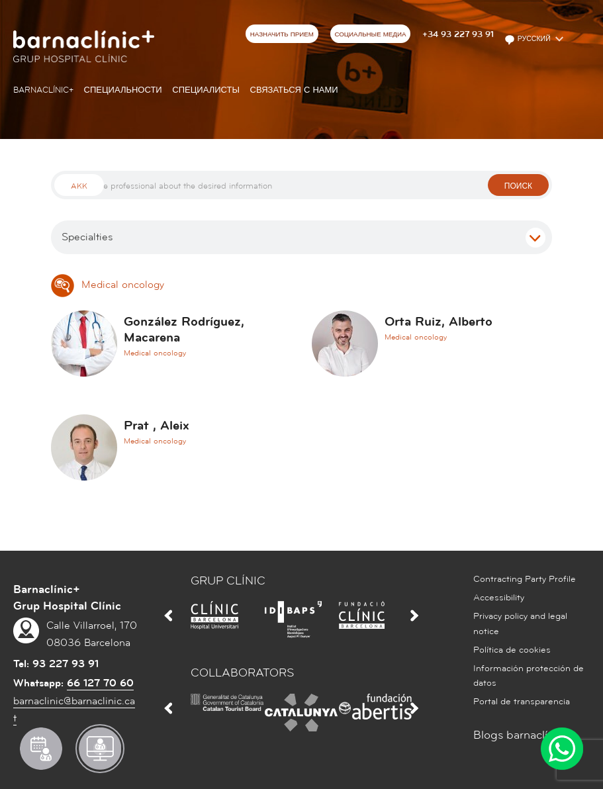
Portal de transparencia (521, 702)
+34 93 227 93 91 (458, 34)
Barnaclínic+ (43, 90)
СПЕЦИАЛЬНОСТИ (123, 90)
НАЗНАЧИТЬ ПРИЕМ (282, 34)
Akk (79, 186)
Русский (528, 39)
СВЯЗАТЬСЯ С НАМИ (294, 90)
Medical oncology (107, 284)
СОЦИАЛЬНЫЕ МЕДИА (370, 34)
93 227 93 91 (65, 664)
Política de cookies (512, 650)
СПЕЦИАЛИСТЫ (206, 90)
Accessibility (498, 598)
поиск (518, 186)
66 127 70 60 (100, 683)
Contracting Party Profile (524, 579)
